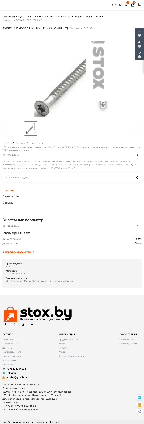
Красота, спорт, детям (12, 356)
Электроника (8, 364)
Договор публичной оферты (71, 356)
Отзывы (62, 352)
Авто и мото (7, 339)
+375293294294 (14, 368)
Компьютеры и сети (11, 352)
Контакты (62, 348)
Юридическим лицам (68, 339)
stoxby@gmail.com (17, 377)
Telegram (9, 372)
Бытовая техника (10, 344)
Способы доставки (128, 344)
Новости (62, 344)
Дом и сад (7, 348)
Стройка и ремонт (10, 360)
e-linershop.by (55, 422)
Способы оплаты (127, 339)
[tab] (72, 190)
